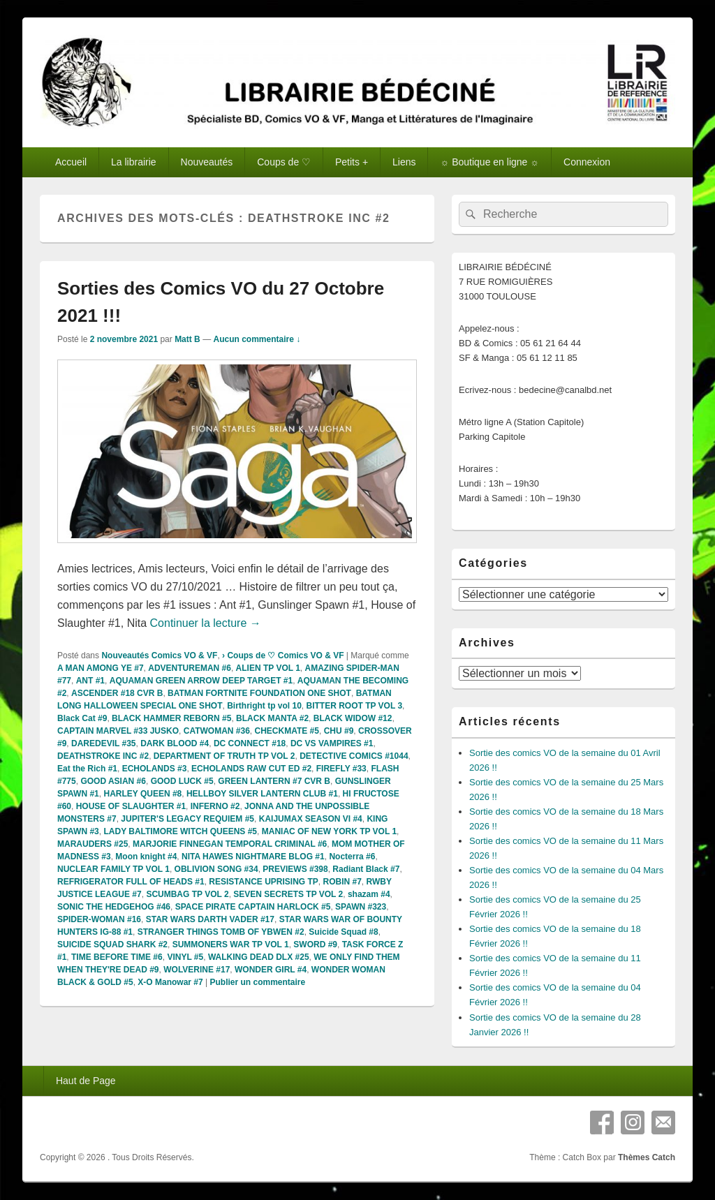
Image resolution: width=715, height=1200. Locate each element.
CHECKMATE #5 (287, 731)
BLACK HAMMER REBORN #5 (171, 718)
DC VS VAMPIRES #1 (331, 743)
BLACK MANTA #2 (272, 718)
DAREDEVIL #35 (103, 743)
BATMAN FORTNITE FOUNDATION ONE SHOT (259, 693)
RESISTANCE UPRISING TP (263, 882)
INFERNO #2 (215, 806)
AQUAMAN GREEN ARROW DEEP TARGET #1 (201, 681)
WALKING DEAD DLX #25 (258, 957)
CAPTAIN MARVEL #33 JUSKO (118, 731)
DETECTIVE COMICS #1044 (354, 756)
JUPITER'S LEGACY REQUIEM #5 (187, 819)
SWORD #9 (315, 944)
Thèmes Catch (646, 1157)
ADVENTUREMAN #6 (189, 668)
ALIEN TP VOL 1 (268, 668)
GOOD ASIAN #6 (113, 781)
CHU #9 (339, 731)
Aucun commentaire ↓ (256, 339)
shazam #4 (369, 894)
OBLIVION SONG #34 (216, 869)
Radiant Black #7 (365, 869)
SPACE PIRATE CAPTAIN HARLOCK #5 (253, 907)
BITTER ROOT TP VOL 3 (354, 706)
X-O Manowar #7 (170, 982)
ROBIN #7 (342, 882)
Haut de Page (86, 1080)
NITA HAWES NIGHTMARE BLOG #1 (253, 856)
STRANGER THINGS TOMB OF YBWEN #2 (221, 932)
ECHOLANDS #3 (154, 768)
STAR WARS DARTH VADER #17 (210, 919)
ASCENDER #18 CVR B (117, 693)
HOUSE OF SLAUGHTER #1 (131, 806)
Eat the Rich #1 (87, 768)
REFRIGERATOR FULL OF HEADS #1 (131, 882)
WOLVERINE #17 (196, 970)
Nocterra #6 (352, 856)
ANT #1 (90, 681)
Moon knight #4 (146, 856)
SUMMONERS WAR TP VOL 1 (230, 944)
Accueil (71, 162)
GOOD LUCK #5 (182, 781)
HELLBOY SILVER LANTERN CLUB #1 (262, 794)
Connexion (586, 162)
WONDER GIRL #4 (271, 970)
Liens (403, 162)
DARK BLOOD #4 (174, 743)
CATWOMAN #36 (217, 731)
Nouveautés (207, 162)
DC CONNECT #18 (250, 743)
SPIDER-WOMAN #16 (99, 919)
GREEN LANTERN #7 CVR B (274, 781)
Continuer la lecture (205, 623)
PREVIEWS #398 (295, 869)
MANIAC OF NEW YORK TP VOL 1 (329, 831)
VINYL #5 (185, 957)
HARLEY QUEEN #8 (142, 794)
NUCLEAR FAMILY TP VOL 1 (113, 869)
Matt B (187, 339)
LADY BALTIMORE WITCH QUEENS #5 (180, 831)
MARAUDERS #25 (92, 844)
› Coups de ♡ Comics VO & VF (283, 655)
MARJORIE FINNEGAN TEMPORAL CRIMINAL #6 (230, 844)
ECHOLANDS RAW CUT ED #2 (251, 768)
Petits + (351, 162)
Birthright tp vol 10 (264, 706)
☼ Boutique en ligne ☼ (489, 162)
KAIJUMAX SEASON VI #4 (310, 819)
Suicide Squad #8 (343, 932)
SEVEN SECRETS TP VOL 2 (288, 894)
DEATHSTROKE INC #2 (103, 756)
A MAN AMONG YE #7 (100, 668)
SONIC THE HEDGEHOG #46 (113, 907)
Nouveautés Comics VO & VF (159, 655)
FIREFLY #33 (341, 768)
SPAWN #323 (360, 907)
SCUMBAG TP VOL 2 (187, 894)
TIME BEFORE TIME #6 (117, 957)
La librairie (133, 162)
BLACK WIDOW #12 (353, 718)
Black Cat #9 (82, 718)
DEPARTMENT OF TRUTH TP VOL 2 (224, 756)
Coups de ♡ (284, 162)
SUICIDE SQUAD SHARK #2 (112, 944)
